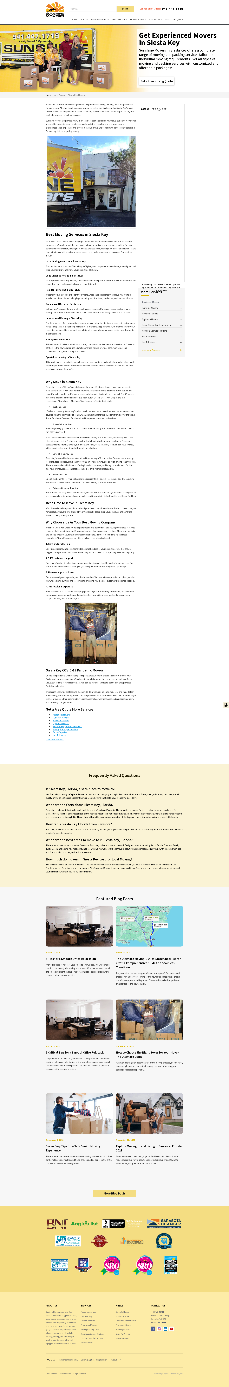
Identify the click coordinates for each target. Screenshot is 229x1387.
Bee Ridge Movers (123, 1329)
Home (48, 95)
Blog (167, 19)
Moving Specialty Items (90, 1329)
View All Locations (123, 1338)
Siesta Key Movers (123, 1334)
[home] (55, 9)
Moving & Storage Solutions (65, 729)
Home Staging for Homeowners (67, 726)
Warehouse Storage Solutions (92, 1334)
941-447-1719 (172, 8)
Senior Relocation (88, 1321)
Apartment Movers (61, 714)
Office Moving (86, 1316)
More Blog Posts (114, 1193)
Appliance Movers (61, 723)
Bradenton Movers (123, 1316)
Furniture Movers (61, 717)
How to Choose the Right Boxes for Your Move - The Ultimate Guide (147, 1054)
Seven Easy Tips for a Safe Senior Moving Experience (73, 1148)
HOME (74, 19)
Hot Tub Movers (60, 735)
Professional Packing (89, 1325)
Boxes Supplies (60, 732)
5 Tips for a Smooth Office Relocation (71, 959)
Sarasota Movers (122, 1312)
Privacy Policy (115, 1360)
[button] (84, 19)
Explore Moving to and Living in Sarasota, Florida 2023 (149, 1148)
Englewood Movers (123, 1325)
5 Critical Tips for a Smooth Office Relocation (76, 1052)
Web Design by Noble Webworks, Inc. (168, 1373)
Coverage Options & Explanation (94, 1360)
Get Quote (178, 19)
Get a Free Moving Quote (156, 81)
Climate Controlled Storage (92, 1338)
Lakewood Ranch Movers (126, 1321)
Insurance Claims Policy (68, 1360)
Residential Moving (88, 1312)
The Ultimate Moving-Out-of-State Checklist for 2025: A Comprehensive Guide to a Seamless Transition (148, 963)
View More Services (55, 739)
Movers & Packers (61, 720)
